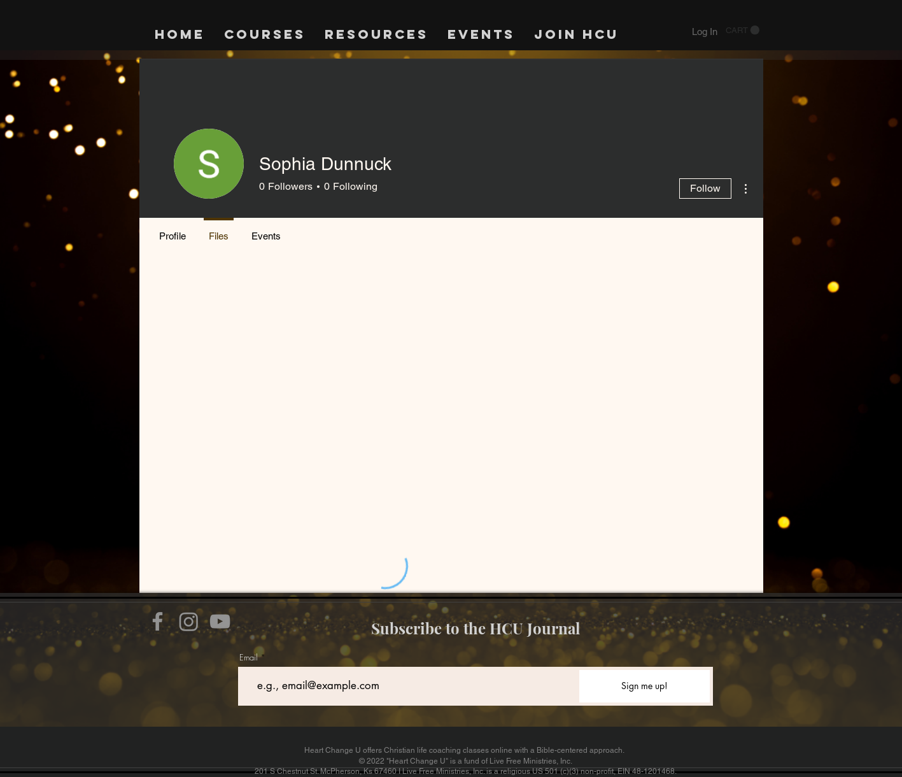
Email (248, 657)
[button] (742, 30)
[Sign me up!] (644, 686)
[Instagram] (188, 621)
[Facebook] (157, 621)
